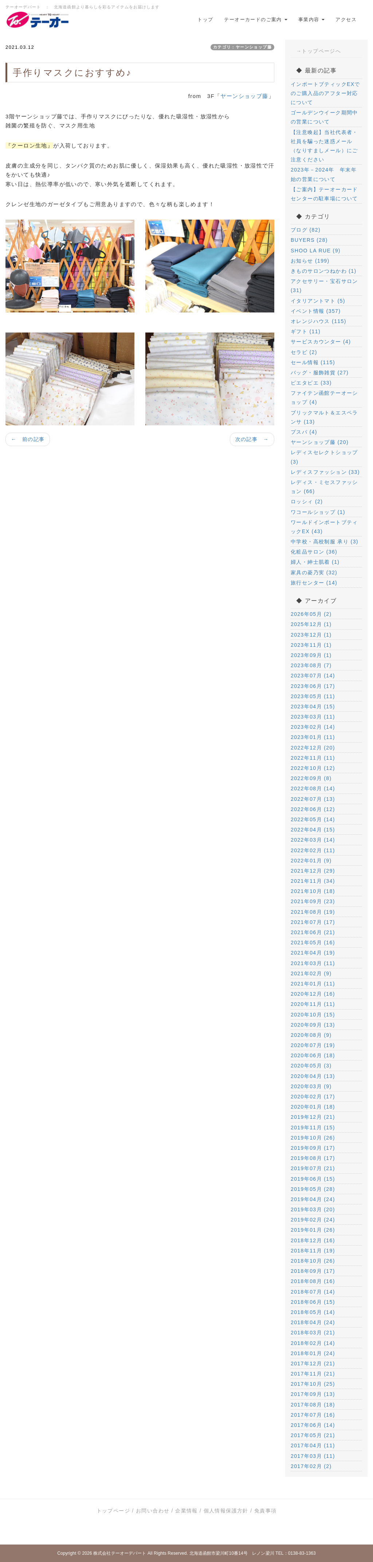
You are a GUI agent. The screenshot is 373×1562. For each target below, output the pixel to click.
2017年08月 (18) (313, 1405)
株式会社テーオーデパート (119, 1553)
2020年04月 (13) (313, 1076)
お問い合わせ (152, 1511)
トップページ (113, 1511)
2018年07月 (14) (313, 1292)
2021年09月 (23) (313, 901)
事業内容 (311, 19)
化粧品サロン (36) (314, 552)
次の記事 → (252, 439)
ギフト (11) (306, 331)
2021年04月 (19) (313, 953)
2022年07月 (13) (313, 799)
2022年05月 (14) (313, 819)
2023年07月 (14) (313, 675)
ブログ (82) (306, 230)
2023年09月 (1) (311, 655)
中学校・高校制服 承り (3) (324, 541)
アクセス (346, 19)
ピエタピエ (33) (311, 383)
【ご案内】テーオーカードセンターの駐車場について (324, 193)
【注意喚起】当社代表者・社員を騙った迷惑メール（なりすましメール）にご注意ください (324, 146)
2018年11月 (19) (313, 1251)
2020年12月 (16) (313, 994)
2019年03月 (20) (313, 1209)
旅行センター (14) (314, 583)
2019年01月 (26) (313, 1230)
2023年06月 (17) (313, 686)
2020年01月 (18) (313, 1107)
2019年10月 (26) (313, 1138)
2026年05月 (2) (311, 614)
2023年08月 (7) (311, 665)
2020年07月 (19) (313, 1045)
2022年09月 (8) (311, 778)
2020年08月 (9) (311, 1035)
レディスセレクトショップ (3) (324, 456)
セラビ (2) (304, 352)
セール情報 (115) (313, 362)
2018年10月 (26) (313, 1261)
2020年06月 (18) (313, 1055)
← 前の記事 (27, 439)
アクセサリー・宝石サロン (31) (324, 285)
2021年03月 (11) (313, 963)
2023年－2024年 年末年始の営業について (324, 174)
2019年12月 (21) (313, 1117)
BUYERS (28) (309, 240)
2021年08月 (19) (313, 912)
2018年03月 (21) (313, 1332)
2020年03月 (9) (311, 1086)
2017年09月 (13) (313, 1394)
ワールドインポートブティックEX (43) (324, 526)
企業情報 (186, 1511)
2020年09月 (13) (313, 1025)
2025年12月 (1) (311, 624)
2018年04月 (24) (313, 1322)
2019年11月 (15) (313, 1127)
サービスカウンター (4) (321, 342)
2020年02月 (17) (313, 1096)
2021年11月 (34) (313, 881)
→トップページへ (318, 51)
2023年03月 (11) (313, 717)
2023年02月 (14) (313, 727)
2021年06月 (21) (313, 932)
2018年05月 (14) (313, 1312)
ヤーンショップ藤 (244, 96)
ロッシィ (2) (307, 501)
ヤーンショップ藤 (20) (320, 442)
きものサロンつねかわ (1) (324, 271)
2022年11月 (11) (313, 758)
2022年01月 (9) (311, 860)
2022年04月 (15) (313, 830)
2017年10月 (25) (313, 1384)
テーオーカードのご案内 (255, 19)
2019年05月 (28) (313, 1189)
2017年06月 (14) (313, 1425)
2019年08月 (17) (313, 1158)
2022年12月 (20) (313, 748)
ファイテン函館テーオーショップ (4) (324, 397)
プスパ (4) (304, 432)
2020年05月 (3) (311, 1066)
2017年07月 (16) (313, 1415)
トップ (205, 19)
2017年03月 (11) (313, 1456)
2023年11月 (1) (311, 645)
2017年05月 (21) (313, 1435)
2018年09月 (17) (313, 1271)
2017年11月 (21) (313, 1374)
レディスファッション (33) (325, 472)
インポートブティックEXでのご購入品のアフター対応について (325, 93)
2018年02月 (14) (313, 1343)
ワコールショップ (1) (318, 512)
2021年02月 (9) (311, 973)
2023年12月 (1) (311, 635)
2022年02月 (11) (313, 850)
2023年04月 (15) (313, 706)
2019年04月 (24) (313, 1199)
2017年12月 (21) (313, 1363)
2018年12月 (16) (313, 1240)
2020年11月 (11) (313, 1004)
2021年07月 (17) (313, 922)
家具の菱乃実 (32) (314, 572)
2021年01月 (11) (313, 984)
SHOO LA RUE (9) (316, 250)
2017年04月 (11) (313, 1445)
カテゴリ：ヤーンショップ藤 (242, 47)
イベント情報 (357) (316, 311)
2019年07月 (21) (313, 1168)
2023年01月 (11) (313, 737)
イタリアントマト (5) (318, 301)
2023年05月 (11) (313, 696)
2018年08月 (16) (313, 1281)
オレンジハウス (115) (318, 321)
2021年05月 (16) (313, 942)
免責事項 (265, 1511)
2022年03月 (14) (313, 840)
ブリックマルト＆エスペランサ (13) (324, 417)
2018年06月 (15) (313, 1302)
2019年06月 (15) (313, 1179)
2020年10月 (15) (313, 1015)
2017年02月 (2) (311, 1466)
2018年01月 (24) (313, 1353)
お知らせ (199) (310, 261)
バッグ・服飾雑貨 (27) (320, 372)
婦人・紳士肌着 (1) (315, 562)
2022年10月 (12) (313, 768)
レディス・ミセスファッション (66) (324, 486)
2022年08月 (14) (313, 788)
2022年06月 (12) (313, 809)
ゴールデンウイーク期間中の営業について (324, 117)
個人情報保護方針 (226, 1511)
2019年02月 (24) (313, 1220)
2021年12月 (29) (313, 871)
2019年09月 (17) (313, 1148)
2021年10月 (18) (313, 891)
